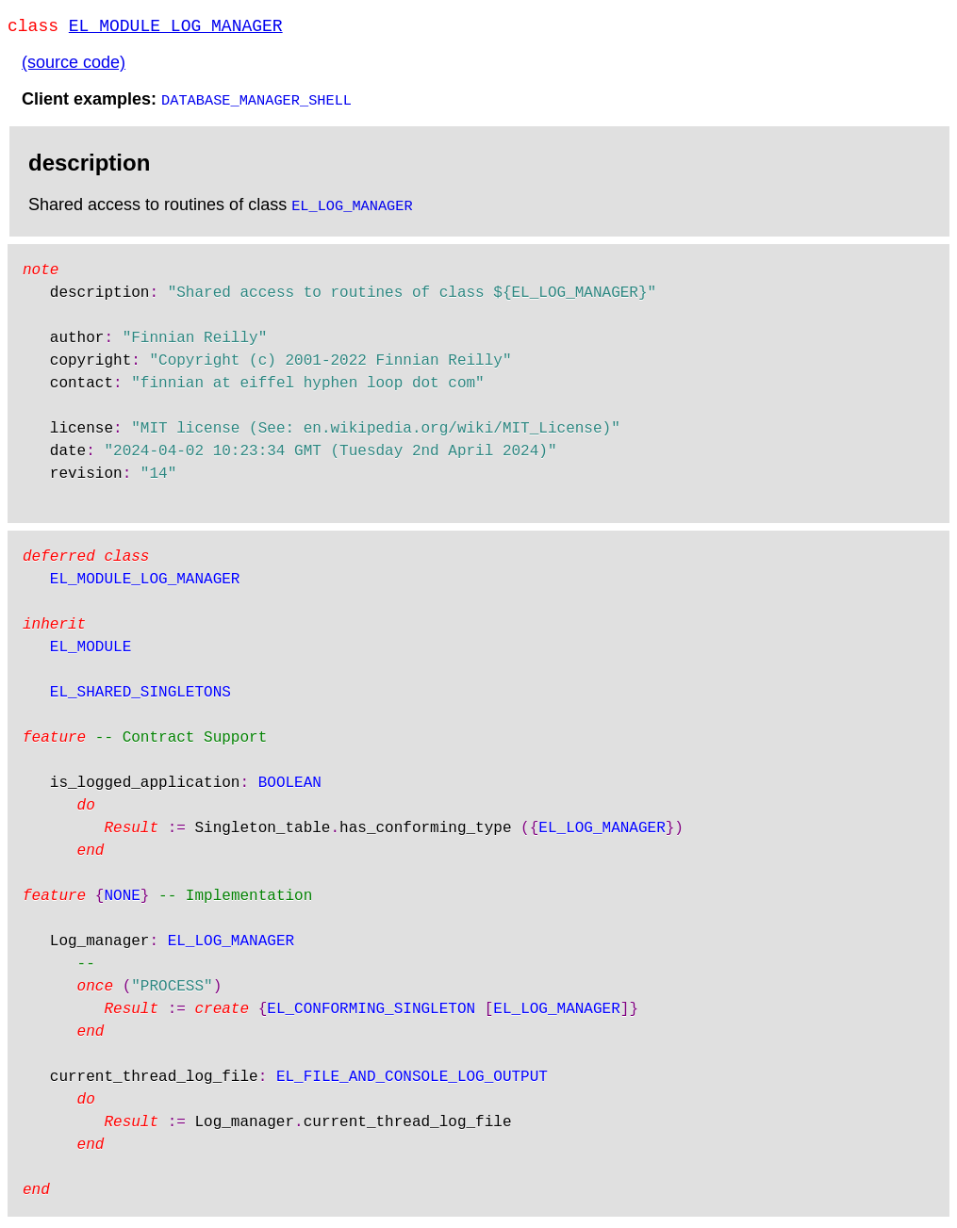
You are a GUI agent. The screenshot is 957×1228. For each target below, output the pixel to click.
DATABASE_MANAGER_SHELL (256, 102)
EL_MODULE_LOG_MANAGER (176, 28)
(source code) (73, 66)
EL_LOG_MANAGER (352, 208)
